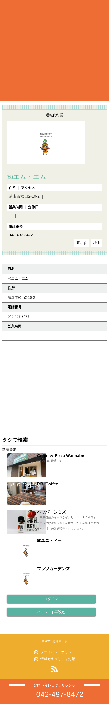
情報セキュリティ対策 (57, 659)
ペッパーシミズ (51, 512)
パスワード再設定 (51, 612)
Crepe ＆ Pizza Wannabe (60, 455)
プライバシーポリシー (57, 652)
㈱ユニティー (49, 540)
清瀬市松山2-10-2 (24, 196)
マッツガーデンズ (53, 568)
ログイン (51, 599)
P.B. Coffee (47, 484)
